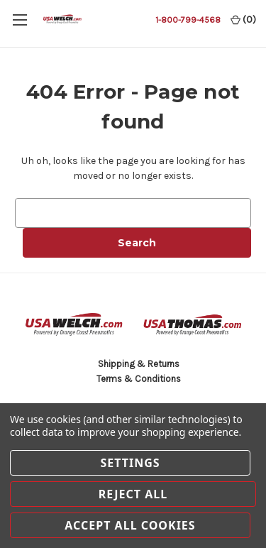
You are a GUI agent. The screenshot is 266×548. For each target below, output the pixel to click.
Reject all (133, 494)
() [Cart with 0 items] (243, 19)
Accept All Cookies (130, 525)
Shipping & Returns (138, 363)
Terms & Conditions (138, 378)
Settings (130, 463)
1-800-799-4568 (188, 20)
